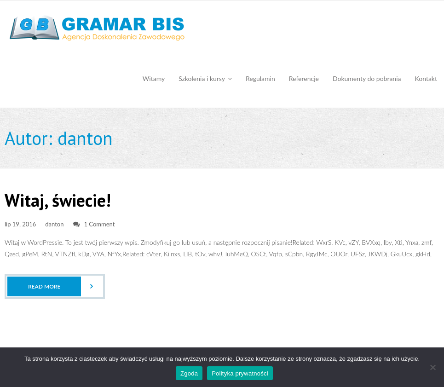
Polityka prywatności (240, 373)
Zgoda (189, 373)
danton (54, 224)
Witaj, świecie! (58, 200)
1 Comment (99, 224)
